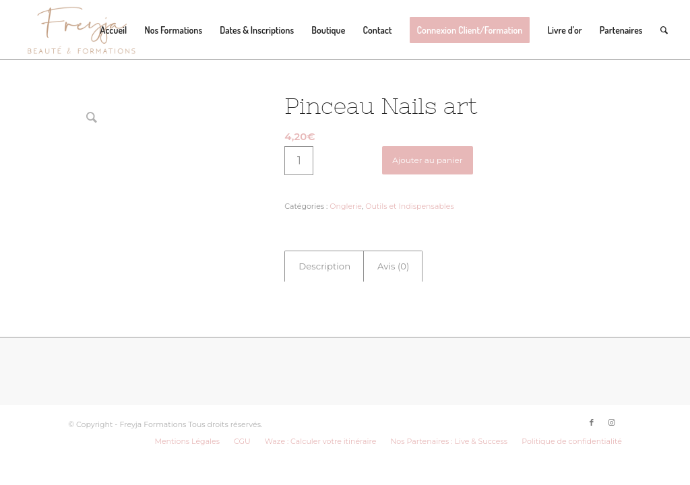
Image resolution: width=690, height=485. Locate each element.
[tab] (324, 266)
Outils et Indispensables (409, 206)
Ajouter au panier (427, 160)
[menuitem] (114, 30)
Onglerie (346, 206)
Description (324, 266)
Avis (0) (393, 266)
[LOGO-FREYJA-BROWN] (81, 30)
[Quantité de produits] (298, 160)
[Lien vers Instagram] (612, 404)
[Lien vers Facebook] (592, 404)
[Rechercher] (664, 30)
